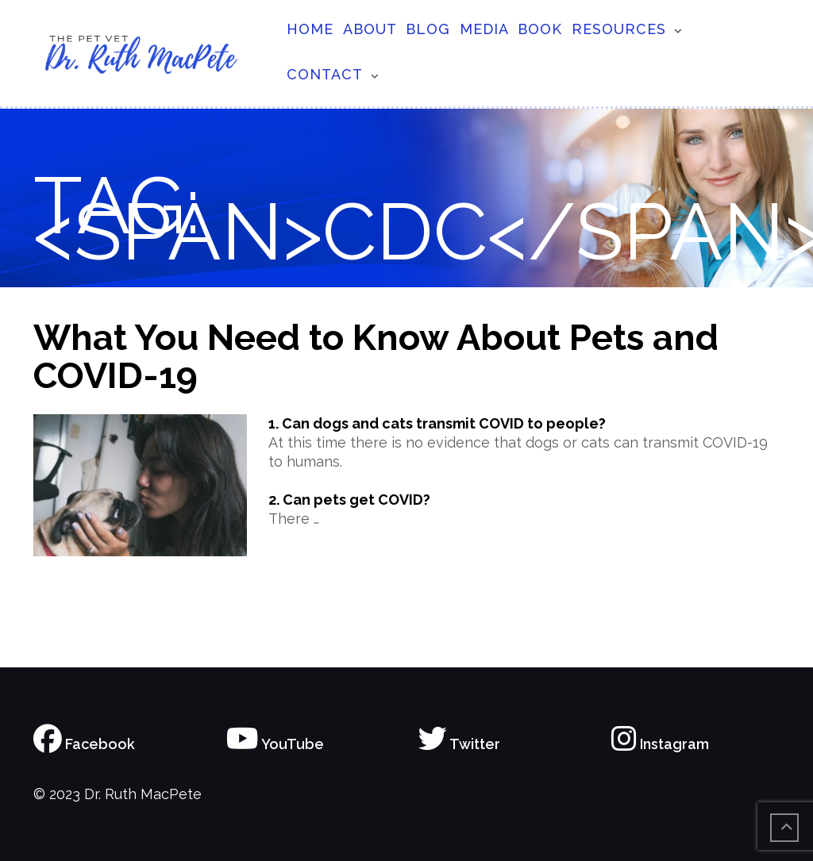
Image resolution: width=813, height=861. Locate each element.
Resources (619, 29)
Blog (428, 29)
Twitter (459, 744)
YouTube (275, 744)
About (370, 29)
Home (310, 29)
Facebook (84, 744)
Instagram (660, 744)
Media (484, 29)
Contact (325, 74)
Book (540, 29)
